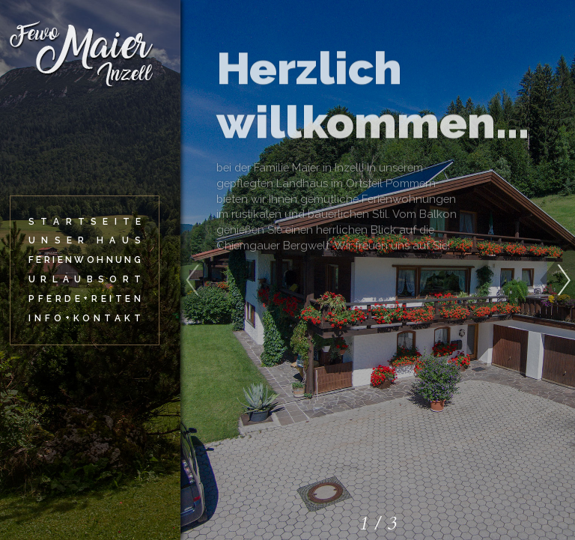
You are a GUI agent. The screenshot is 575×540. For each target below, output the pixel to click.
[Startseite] (84, 222)
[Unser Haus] (84, 241)
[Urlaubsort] (84, 280)
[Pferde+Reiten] (84, 299)
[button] (557, 272)
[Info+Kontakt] (84, 319)
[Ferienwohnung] (84, 260)
